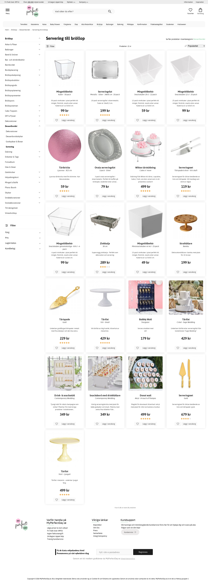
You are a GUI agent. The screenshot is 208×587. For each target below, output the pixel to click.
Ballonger (110, 24)
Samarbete (97, 533)
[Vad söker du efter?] (83, 11)
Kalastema (35, 24)
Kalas (44, 24)
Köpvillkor (97, 525)
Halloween (181, 24)
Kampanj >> (83, 2)
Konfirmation (142, 24)
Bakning (120, 24)
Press (95, 530)
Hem (7, 30)
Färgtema (67, 24)
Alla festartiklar (87, 24)
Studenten (170, 24)
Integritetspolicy (100, 536)
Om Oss (96, 527)
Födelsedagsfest (156, 24)
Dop (76, 24)
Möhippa (130, 24)
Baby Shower (55, 24)
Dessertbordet (199, 39)
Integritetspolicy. (128, 558)
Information (188, 2)
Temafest (23, 24)
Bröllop (99, 24)
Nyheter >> (71, 2)
